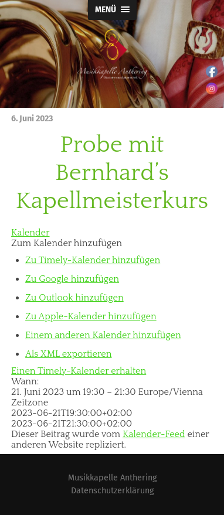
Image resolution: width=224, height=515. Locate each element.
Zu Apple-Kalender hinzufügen (91, 316)
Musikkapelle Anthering (112, 478)
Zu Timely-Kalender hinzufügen (92, 260)
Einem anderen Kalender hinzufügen (103, 335)
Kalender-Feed (154, 434)
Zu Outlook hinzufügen (74, 297)
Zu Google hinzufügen (72, 279)
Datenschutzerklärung (112, 491)
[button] (66, 243)
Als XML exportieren (68, 354)
